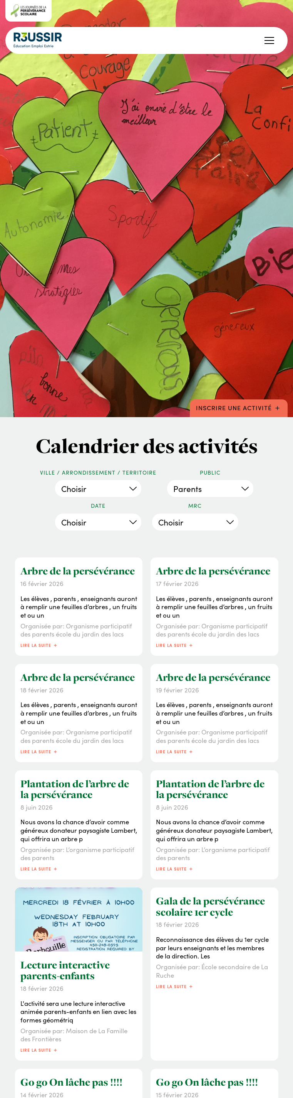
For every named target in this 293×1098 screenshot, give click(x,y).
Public (210, 472)
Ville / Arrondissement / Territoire (98, 472)
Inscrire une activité (238, 407)
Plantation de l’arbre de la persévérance (74, 789)
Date (98, 505)
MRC (195, 505)
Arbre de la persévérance (77, 571)
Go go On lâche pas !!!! (71, 1082)
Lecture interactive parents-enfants (65, 970)
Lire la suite (39, 645)
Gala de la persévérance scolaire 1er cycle (210, 906)
